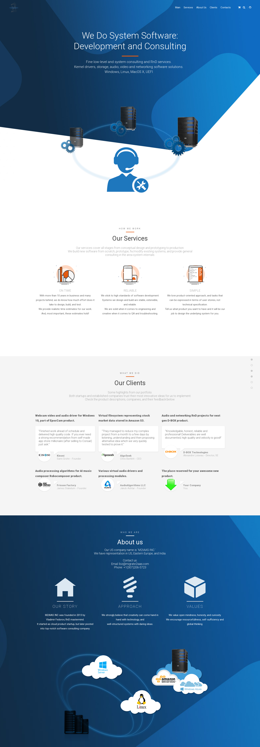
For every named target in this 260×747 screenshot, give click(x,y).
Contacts (226, 7)
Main (177, 7)
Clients (213, 7)
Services (188, 7)
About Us (201, 7)
